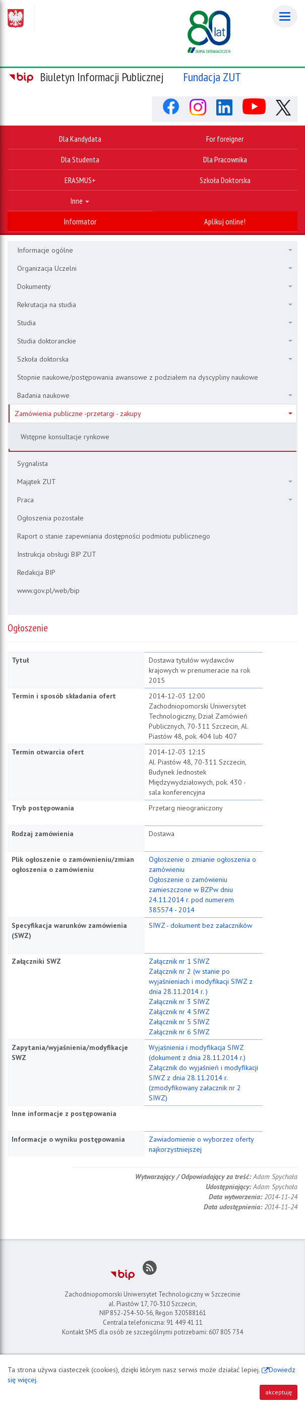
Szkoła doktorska (154, 359)
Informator (80, 221)
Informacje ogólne (154, 250)
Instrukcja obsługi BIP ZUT (56, 554)
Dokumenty (154, 286)
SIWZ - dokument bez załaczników (200, 925)
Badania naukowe (154, 395)
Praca (154, 499)
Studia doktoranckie (154, 340)
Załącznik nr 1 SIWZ (179, 961)
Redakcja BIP (36, 572)
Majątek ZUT (154, 481)
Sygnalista (32, 463)
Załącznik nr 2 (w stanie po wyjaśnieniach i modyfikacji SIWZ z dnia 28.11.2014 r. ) (201, 981)
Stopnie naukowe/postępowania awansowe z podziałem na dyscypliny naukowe (137, 377)
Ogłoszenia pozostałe (50, 517)
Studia (154, 322)
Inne (80, 201)
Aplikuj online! (225, 221)
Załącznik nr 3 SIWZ (179, 1001)
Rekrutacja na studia (154, 304)
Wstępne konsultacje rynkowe (65, 436)
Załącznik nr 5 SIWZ (179, 1021)
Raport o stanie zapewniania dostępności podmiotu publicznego (113, 536)
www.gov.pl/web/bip (48, 590)
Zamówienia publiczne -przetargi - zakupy (153, 413)
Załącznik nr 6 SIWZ (179, 1031)
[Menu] (284, 16)
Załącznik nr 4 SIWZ (179, 1011)
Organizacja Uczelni (154, 268)
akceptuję (278, 1392)
